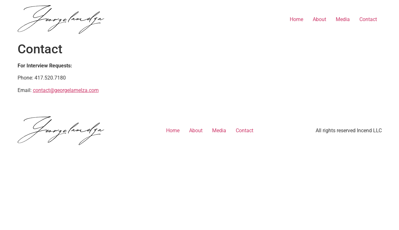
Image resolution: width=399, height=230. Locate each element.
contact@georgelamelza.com (66, 90)
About (319, 19)
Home (296, 19)
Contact (368, 19)
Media (343, 19)
